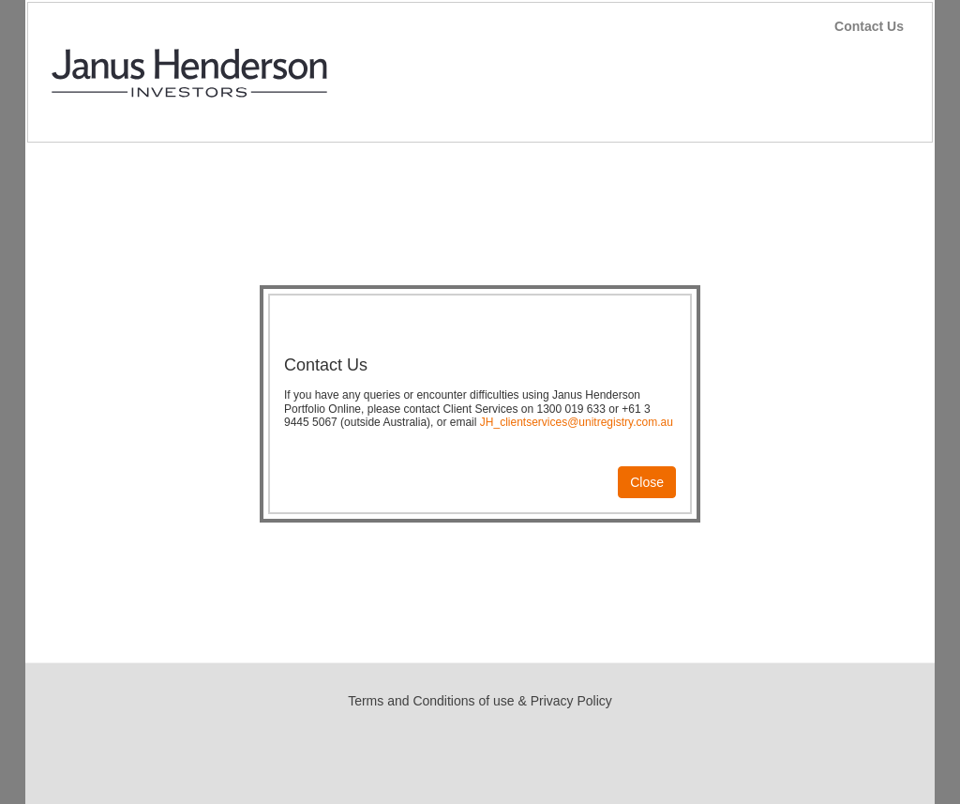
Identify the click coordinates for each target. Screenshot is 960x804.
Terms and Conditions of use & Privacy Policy (480, 700)
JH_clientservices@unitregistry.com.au (576, 422)
